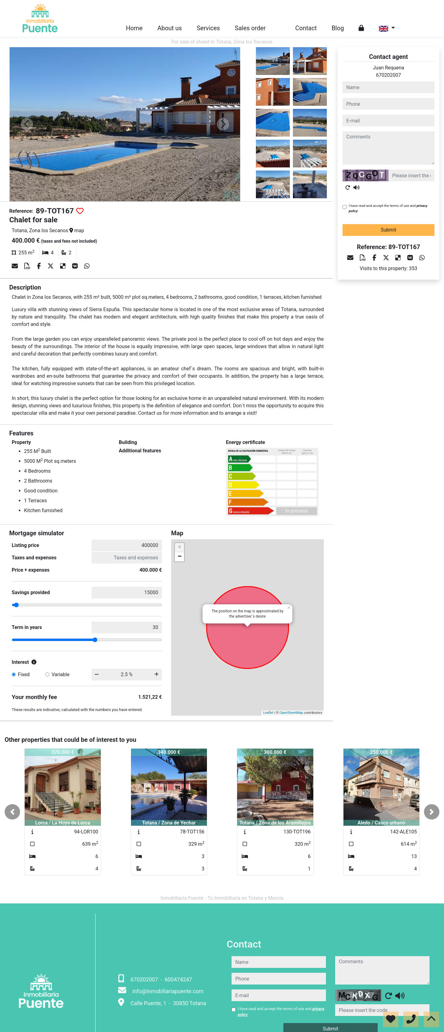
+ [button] (180, 547)
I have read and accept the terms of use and (388, 208)
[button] (12, 812)
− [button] (180, 556)
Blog (337, 28)
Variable (60, 674)
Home (134, 28)
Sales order (250, 28)
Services (208, 28)
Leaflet (268, 713)
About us (169, 28)
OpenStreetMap (291, 713)
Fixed (24, 674)
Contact (306, 28)
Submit (388, 230)
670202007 (388, 75)
